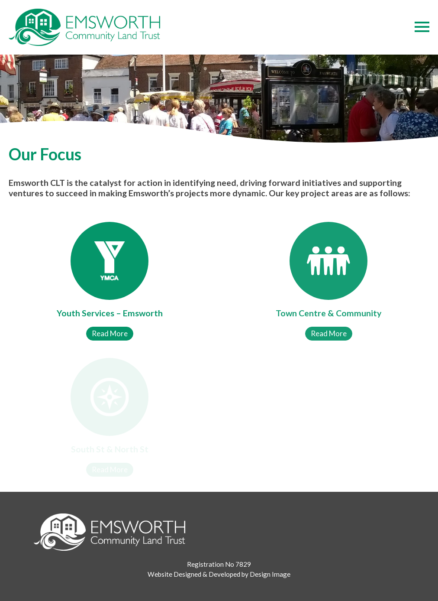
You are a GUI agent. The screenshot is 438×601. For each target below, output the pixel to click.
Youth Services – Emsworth (110, 313)
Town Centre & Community (328, 313)
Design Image (270, 574)
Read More (110, 333)
